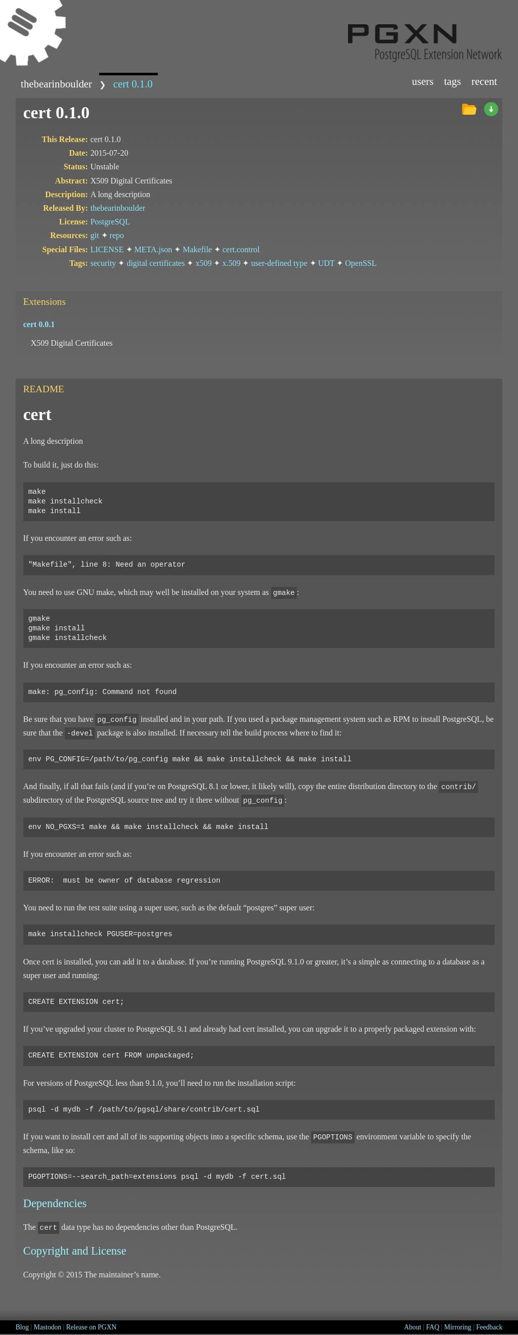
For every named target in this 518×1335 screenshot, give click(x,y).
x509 (203, 263)
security (103, 263)
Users (423, 81)
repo (117, 235)
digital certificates (155, 263)
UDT (326, 263)
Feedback (489, 1327)
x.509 (231, 263)
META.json (153, 249)
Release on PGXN (91, 1327)
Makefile (197, 249)
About (412, 1327)
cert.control (241, 249)
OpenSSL (360, 263)
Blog (22, 1327)
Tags (452, 81)
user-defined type (279, 263)
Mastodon (47, 1327)
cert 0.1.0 (133, 83)
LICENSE (107, 249)
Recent (484, 81)
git (95, 235)
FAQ (432, 1327)
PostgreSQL (110, 221)
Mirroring (457, 1327)
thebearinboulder (56, 83)
